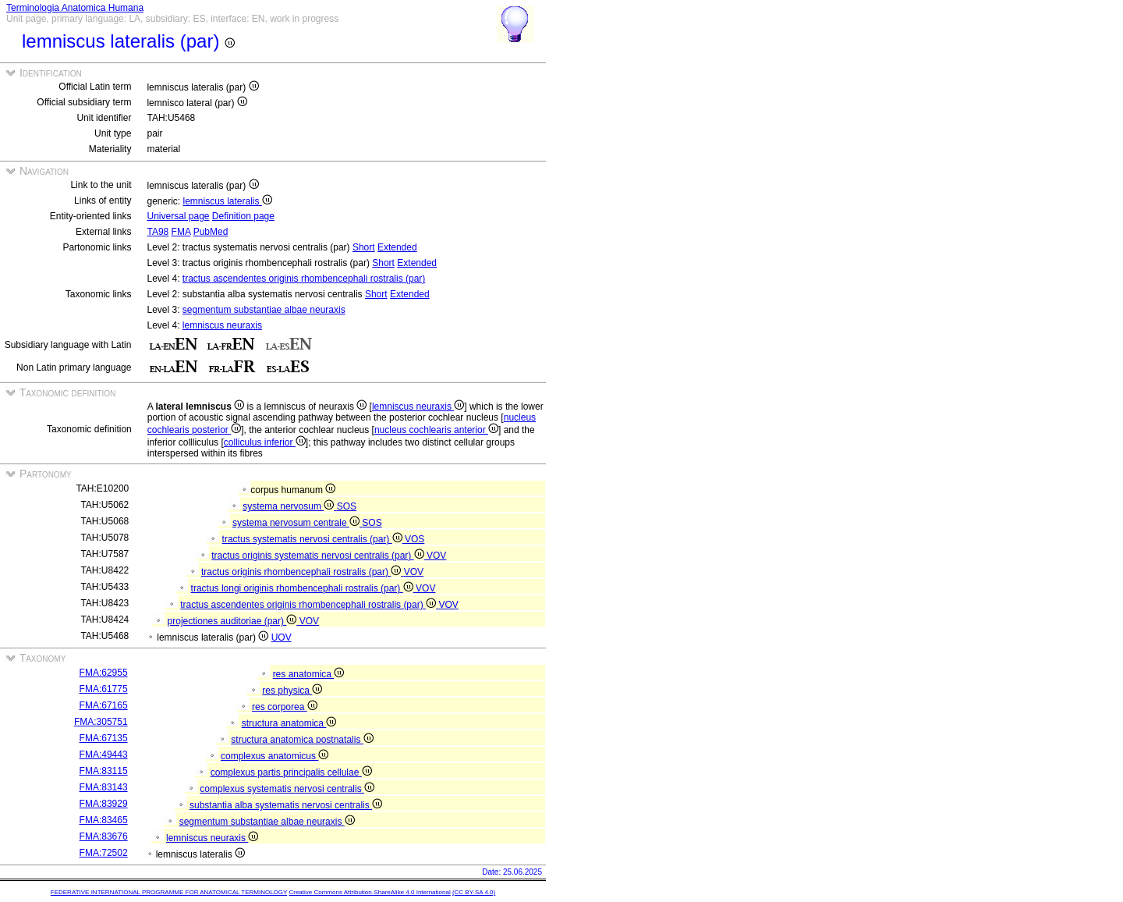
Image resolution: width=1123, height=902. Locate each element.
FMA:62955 (104, 672)
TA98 (157, 231)
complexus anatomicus (274, 756)
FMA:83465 (104, 820)
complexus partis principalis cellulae (291, 772)
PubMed (210, 231)
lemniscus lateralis (227, 201)
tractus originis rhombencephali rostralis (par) (302, 571)
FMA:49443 (104, 754)
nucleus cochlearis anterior (436, 429)
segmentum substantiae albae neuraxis (263, 309)
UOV (281, 637)
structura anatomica (289, 723)
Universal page (178, 216)
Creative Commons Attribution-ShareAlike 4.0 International (369, 892)
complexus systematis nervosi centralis (287, 788)
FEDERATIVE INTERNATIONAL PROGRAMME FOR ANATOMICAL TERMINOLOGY (169, 892)
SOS (346, 506)
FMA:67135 (104, 738)
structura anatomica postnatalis (302, 739)
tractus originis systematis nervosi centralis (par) (319, 555)
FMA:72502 (104, 852)
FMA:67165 (104, 705)
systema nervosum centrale (297, 522)
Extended (397, 247)
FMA (181, 231)
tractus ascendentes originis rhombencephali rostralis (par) (303, 278)
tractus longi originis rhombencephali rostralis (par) (303, 588)
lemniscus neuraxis (222, 325)
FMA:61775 (104, 689)
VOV (436, 555)
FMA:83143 (104, 787)
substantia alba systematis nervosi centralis (286, 805)
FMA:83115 (104, 770)
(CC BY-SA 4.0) (473, 892)
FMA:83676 (104, 836)
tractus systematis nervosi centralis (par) (313, 539)
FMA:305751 (101, 721)
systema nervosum (289, 506)
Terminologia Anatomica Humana (74, 7)
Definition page (243, 216)
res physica (292, 690)
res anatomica (309, 674)
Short (363, 247)
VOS (414, 539)
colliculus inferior (265, 442)
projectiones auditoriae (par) (233, 621)
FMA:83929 (104, 803)
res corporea (284, 706)
